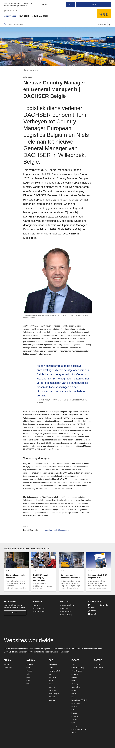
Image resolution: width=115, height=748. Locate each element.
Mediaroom (10, 16)
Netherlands (75, 703)
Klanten (24, 16)
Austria (73, 664)
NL (82, 668)
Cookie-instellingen (38, 611)
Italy (72, 697)
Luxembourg (75, 700)
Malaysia (52, 687)
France (73, 681)
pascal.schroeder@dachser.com (57, 530)
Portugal (74, 713)
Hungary (74, 690)
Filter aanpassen (30, 70)
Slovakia (74, 719)
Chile (28, 674)
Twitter (92, 611)
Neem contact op (66, 615)
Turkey (73, 732)
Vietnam (52, 700)
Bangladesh (53, 664)
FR (79, 668)
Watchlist (102, 24)
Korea (51, 684)
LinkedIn (92, 614)
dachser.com (65, 652)
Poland (73, 710)
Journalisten (40, 16)
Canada (29, 671)
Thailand (52, 697)
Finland (74, 677)
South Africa (8, 668)
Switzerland (75, 729)
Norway (74, 706)
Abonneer (15, 613)
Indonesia (52, 677)
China (51, 668)
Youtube (104, 605)
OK (70, 4)
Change (93, 4)
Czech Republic (76, 671)
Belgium (74, 668)
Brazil (28, 668)
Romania (74, 716)
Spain (73, 723)
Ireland (73, 693)
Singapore (52, 690)
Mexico (28, 677)
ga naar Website (10, 11)
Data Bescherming (38, 608)
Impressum (36, 605)
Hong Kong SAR (55, 671)
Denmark (74, 674)
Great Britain (75, 687)
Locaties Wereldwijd (67, 605)
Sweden (74, 726)
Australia (97, 664)
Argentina (29, 664)
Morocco (7, 664)
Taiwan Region (54, 693)
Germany (74, 684)
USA (28, 684)
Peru (28, 681)
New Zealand (98, 668)
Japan (51, 681)
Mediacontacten (65, 611)
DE (85, 700)
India (50, 674)
